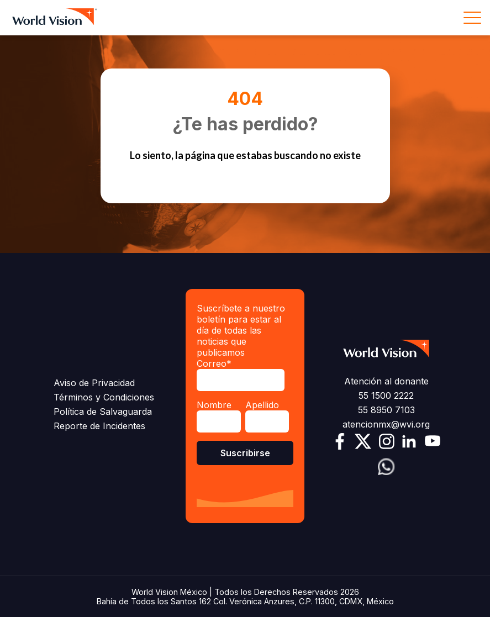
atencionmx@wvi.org (386, 424)
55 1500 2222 (386, 395)
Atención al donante (386, 381)
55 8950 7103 (386, 409)
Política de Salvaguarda (103, 411)
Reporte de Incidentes (99, 425)
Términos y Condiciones (104, 397)
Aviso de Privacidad (94, 382)
